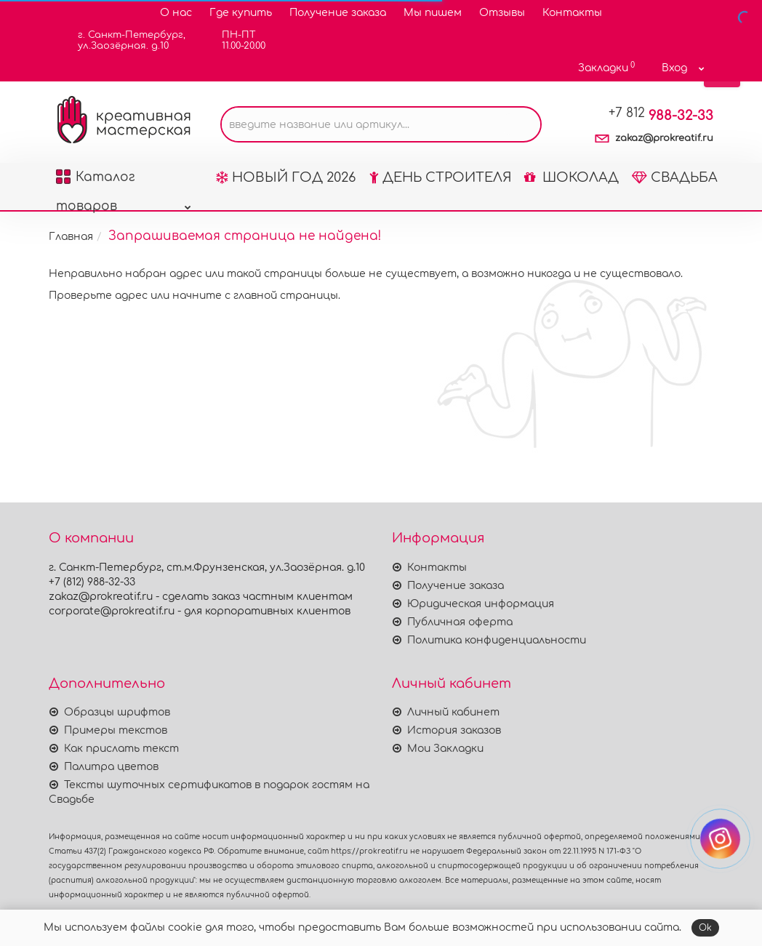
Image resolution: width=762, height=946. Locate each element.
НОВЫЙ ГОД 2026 (286, 177)
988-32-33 (661, 115)
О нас (176, 12)
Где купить (240, 12)
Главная (71, 236)
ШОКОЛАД (571, 177)
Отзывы (502, 12)
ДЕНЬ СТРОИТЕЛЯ (440, 177)
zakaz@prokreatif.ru (664, 138)
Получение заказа (337, 12)
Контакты (572, 12)
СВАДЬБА (675, 177)
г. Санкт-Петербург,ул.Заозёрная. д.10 (122, 40)
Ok (705, 928)
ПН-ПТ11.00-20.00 (234, 40)
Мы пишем (433, 12)
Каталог (123, 181)
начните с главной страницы (255, 295)
